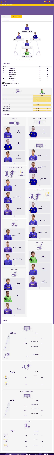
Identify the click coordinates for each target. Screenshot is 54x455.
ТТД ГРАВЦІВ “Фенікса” (16, 16)
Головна (3, 4)
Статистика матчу (6, 16)
